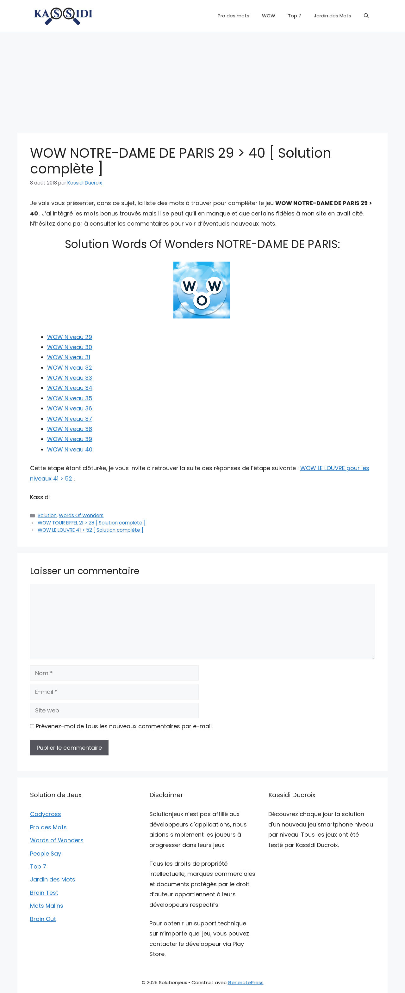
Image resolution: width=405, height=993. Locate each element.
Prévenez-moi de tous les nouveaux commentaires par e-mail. (124, 726)
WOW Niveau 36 (69, 408)
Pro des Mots (48, 827)
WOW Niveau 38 (69, 429)
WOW (268, 15)
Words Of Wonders (81, 515)
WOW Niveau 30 (69, 347)
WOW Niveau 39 (69, 439)
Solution (47, 515)
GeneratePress (246, 982)
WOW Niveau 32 (69, 368)
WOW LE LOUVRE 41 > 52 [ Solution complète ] (90, 530)
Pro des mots (233, 15)
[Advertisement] (202, 79)
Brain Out (43, 919)
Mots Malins (46, 906)
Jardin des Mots (332, 15)
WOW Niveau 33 (69, 378)
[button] (366, 15)
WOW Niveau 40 (69, 449)
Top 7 (294, 15)
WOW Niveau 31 (68, 357)
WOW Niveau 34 (69, 388)
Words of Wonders (57, 840)
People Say (45, 853)
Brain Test (44, 893)
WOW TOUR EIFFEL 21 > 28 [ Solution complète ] (92, 522)
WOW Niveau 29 (69, 337)
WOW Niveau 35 (69, 398)
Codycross (45, 814)
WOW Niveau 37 (69, 419)
